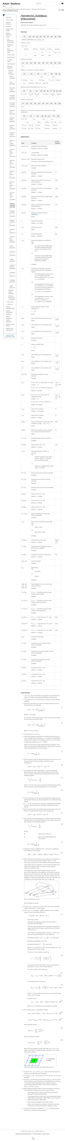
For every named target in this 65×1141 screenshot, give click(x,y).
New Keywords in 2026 (10, 50)
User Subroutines (9, 329)
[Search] (58, 3)
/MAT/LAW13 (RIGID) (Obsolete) (12, 144)
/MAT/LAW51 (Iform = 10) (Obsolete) (12, 186)
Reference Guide (13, 9)
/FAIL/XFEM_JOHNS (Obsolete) (12, 98)
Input (9, 60)
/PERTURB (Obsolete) (12, 232)
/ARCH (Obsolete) (12, 78)
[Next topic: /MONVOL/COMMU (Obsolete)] (61, 10)
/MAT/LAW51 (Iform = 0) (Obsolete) (12, 154)
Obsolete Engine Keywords (11, 291)
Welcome (8, 17)
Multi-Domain (11, 64)
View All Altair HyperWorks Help (10, 336)
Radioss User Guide (9, 30)
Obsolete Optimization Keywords (11, 297)
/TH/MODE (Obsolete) (12, 275)
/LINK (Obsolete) (12, 135)
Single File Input (10, 45)
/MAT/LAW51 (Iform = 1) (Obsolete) (12, 165)
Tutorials (8, 26)
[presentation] (35, 52)
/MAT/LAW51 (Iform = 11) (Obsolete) (12, 197)
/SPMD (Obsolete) (12, 261)
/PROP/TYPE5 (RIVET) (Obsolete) (12, 240)
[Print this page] (63, 10)
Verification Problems (9, 312)
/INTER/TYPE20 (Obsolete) (12, 120)
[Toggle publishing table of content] (4, 15)
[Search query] (48, 3)
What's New (9, 20)
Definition (10, 304)
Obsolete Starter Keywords (38, 9)
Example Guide (10, 307)
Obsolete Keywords (26, 9)
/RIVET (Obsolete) (12, 247)
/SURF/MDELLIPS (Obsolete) (12, 267)
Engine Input (11, 57)
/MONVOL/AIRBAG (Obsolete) (10, 11)
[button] (5, 17)
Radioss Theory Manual (10, 325)
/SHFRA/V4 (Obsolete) (12, 254)
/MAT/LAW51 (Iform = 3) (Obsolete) (12, 175)
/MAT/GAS (35, 214)
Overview (8, 23)
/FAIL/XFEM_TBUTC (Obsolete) (12, 105)
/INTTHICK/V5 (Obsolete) (12, 113)
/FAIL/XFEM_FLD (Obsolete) (12, 90)
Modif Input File (12, 287)
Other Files (10, 302)
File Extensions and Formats (10, 40)
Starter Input (11, 55)
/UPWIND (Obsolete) (12, 281)
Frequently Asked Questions (9, 319)
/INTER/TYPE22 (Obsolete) (12, 128)
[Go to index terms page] (61, 4)
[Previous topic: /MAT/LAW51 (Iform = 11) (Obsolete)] (59, 10)
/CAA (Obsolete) (12, 84)
